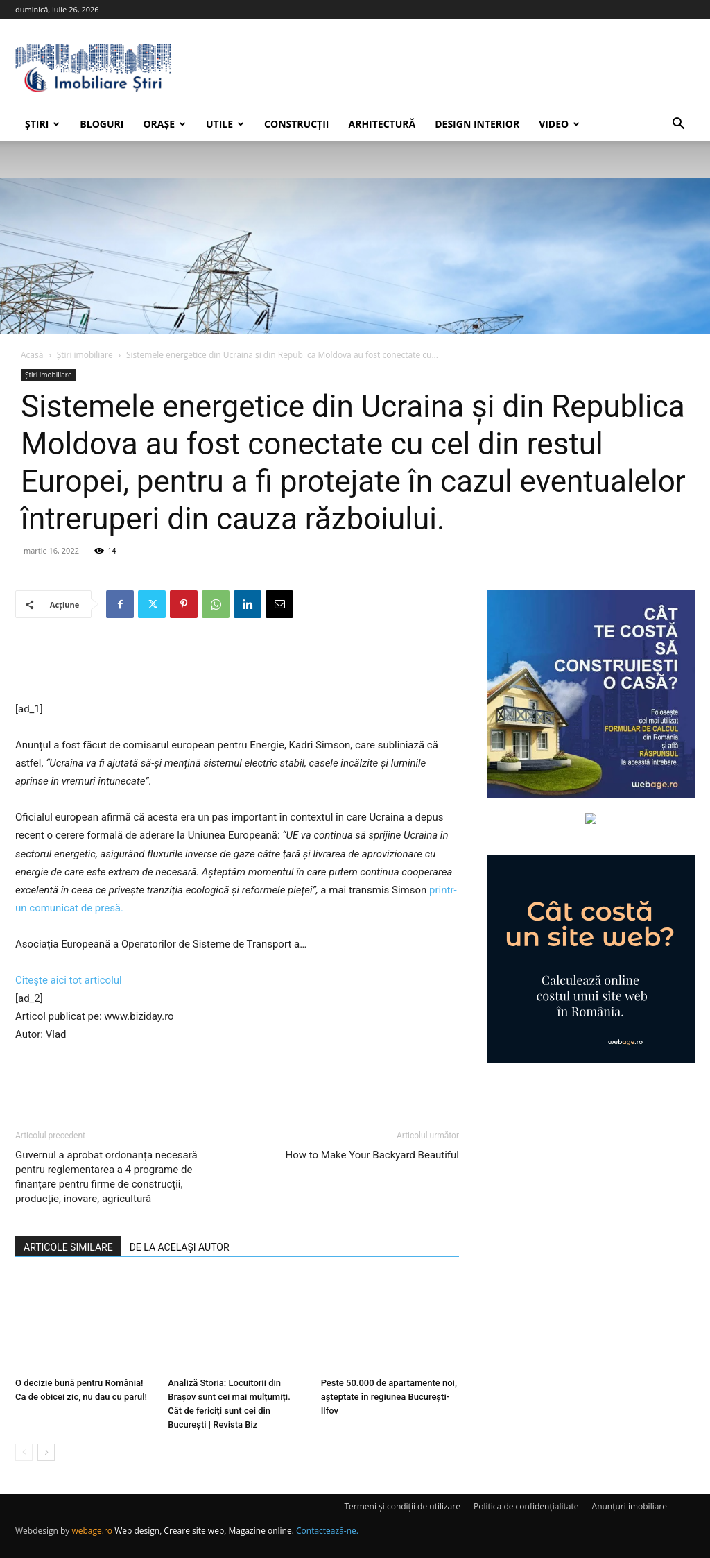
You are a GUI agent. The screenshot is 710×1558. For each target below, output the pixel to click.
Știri (42, 123)
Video (559, 123)
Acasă (32, 355)
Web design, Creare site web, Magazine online (203, 1530)
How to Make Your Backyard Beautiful (372, 1155)
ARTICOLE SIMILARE (68, 1247)
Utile (225, 123)
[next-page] (46, 1452)
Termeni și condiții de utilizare (402, 1506)
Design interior (477, 123)
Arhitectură (381, 123)
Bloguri (101, 123)
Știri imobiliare (85, 355)
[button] (678, 125)
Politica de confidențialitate (526, 1506)
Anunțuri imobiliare (629, 1506)
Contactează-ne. (327, 1530)
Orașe (164, 123)
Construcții (296, 123)
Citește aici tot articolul (68, 980)
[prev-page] (24, 1452)
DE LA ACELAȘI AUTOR (180, 1247)
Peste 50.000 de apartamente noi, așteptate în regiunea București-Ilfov (389, 1397)
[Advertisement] (237, 664)
